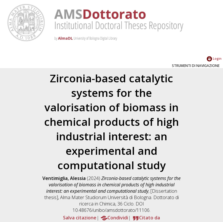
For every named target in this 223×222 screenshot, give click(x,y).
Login (214, 58)
